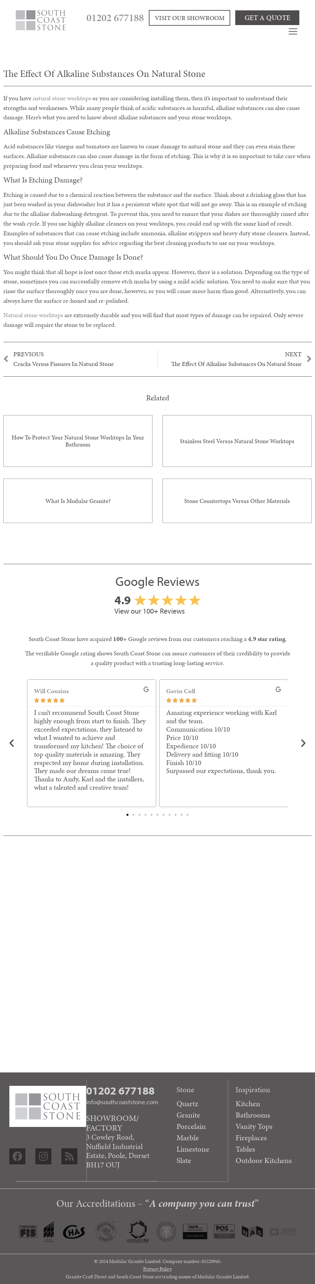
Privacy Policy (157, 1269)
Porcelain (191, 1126)
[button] (12, 743)
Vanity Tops (254, 1126)
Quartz (187, 1103)
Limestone (192, 1149)
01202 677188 (138, 17)
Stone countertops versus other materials (237, 501)
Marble (187, 1137)
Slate (183, 1160)
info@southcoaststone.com (122, 1102)
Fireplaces (251, 1137)
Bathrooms (253, 1115)
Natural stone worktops (33, 314)
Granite (188, 1115)
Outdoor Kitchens (264, 1160)
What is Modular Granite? (78, 501)
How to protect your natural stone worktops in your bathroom (78, 441)
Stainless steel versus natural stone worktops (237, 441)
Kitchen (248, 1103)
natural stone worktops (62, 98)
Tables (245, 1149)
